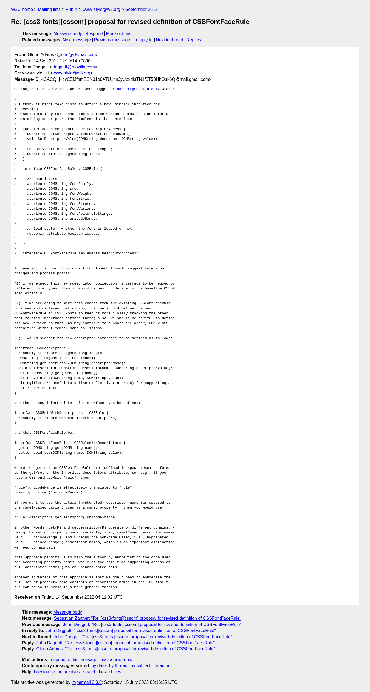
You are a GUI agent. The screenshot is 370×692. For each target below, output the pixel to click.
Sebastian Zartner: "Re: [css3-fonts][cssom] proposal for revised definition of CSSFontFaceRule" (147, 618)
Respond (94, 33)
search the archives (102, 672)
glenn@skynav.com (77, 54)
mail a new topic (116, 659)
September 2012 (141, 9)
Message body (67, 33)
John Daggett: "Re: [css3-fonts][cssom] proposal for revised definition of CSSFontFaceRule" (152, 624)
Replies (194, 40)
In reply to (142, 40)
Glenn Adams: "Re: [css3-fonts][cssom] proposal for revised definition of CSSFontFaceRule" (125, 649)
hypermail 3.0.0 (86, 682)
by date (98, 665)
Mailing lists (49, 9)
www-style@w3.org (101, 9)
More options (119, 33)
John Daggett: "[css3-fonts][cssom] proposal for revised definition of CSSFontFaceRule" (130, 630)
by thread (118, 665)
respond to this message (73, 659)
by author (163, 665)
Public (72, 9)
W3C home (22, 9)
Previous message (112, 40)
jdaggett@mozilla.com (73, 67)
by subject (140, 665)
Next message (77, 40)
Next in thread (169, 40)
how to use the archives (57, 672)
